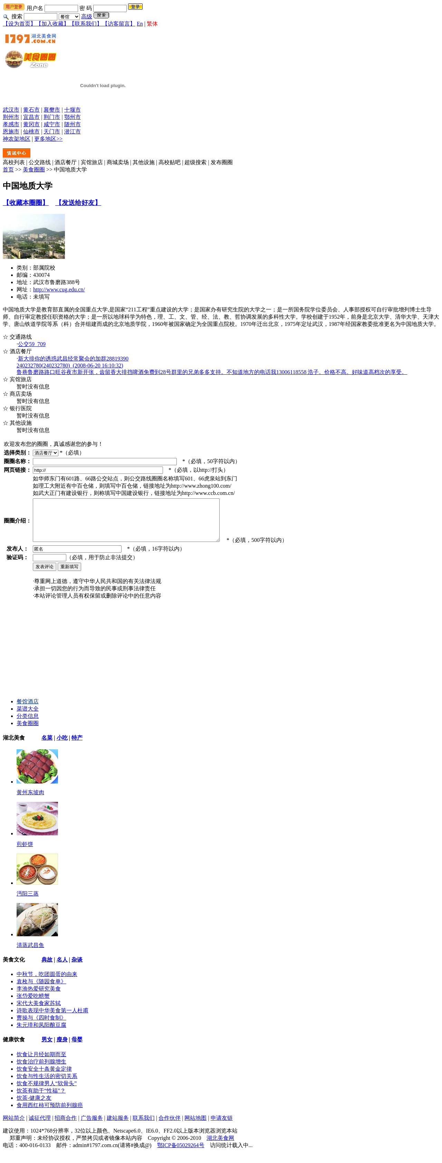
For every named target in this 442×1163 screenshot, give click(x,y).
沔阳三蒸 (28, 902)
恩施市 (11, 131)
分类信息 (28, 724)
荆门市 (52, 117)
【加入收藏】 (52, 24)
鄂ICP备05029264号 (180, 1153)
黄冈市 (31, 124)
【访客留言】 (118, 24)
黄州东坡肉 (30, 801)
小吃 (62, 746)
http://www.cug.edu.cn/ (59, 289)
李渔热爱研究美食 (39, 997)
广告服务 (92, 1126)
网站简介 (14, 1126)
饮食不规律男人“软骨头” (47, 1092)
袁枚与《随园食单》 (41, 990)
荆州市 (11, 117)
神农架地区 (16, 139)
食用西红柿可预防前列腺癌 (50, 1113)
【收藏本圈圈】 (26, 202)
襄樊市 (52, 110)
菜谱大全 (28, 717)
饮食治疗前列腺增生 (41, 1070)
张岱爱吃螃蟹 (33, 1004)
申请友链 (222, 1126)
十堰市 (72, 110)
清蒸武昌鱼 (30, 953)
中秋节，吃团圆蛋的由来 (47, 982)
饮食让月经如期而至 (41, 1063)
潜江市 (72, 131)
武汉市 (11, 110)
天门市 (52, 131)
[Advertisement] (54, 658)
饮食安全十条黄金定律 (44, 1077)
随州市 (72, 124)
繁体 (152, 24)
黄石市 (31, 110)
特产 (77, 746)
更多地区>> (48, 139)
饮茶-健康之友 (34, 1106)
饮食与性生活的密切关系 (47, 1084)
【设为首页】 (19, 24)
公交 (32, 344)
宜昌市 (31, 117)
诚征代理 (40, 1126)
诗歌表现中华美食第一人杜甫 (52, 1019)
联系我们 (144, 1126)
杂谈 (77, 968)
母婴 (77, 1048)
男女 (46, 1048)
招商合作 (66, 1126)
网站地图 (195, 1126)
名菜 (46, 746)
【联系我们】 (85, 24)
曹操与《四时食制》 (41, 1026)
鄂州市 (72, 117)
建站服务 (118, 1126)
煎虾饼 (25, 852)
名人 (62, 968)
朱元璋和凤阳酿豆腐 (41, 1033)
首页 (8, 169)
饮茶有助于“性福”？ (41, 1099)
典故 (46, 968)
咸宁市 (52, 124)
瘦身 (62, 1048)
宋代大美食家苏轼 (39, 1011)
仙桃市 (31, 131)
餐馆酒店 (28, 710)
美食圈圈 (34, 169)
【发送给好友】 (78, 202)
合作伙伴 (169, 1126)
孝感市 (11, 124)
